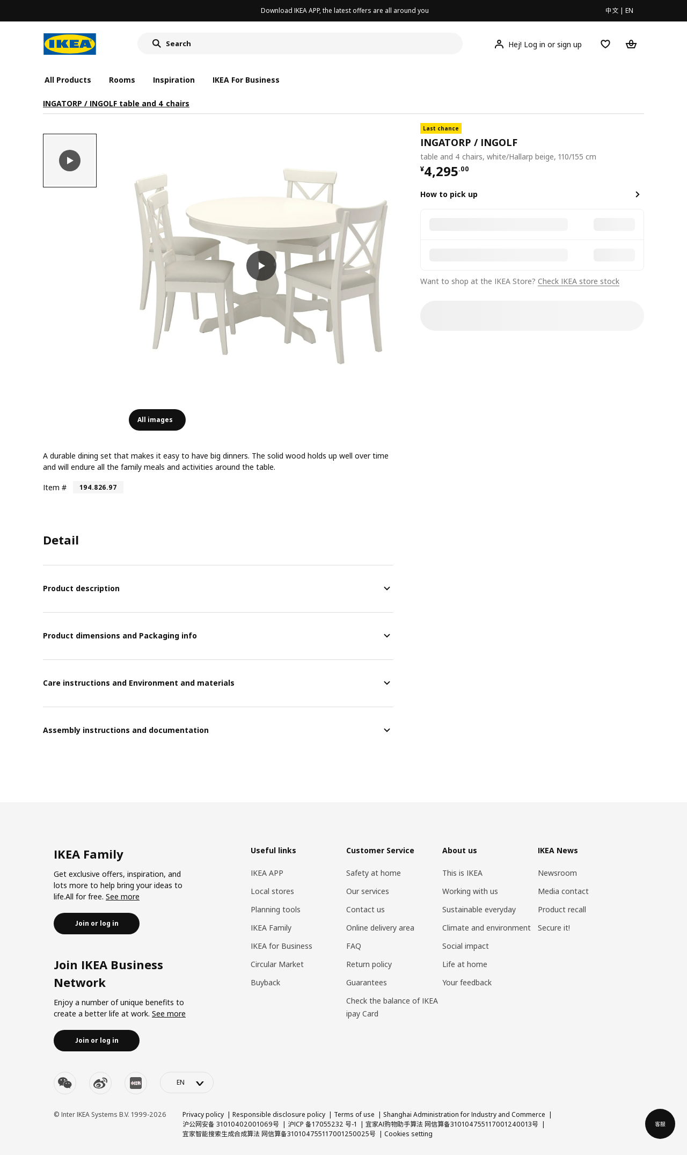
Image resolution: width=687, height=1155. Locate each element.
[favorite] (639, 143)
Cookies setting (408, 1133)
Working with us (470, 891)
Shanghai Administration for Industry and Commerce (464, 1114)
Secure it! (554, 927)
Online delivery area (380, 927)
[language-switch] (187, 1082)
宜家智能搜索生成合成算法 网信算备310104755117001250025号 (279, 1133)
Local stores (272, 891)
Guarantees (366, 982)
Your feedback (467, 982)
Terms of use (354, 1114)
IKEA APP (267, 873)
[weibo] (100, 1083)
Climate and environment (486, 927)
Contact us (365, 909)
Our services (367, 891)
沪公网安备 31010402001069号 (230, 1124)
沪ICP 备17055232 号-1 (322, 1124)
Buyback (265, 982)
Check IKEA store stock (578, 281)
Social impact (465, 946)
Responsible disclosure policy (278, 1114)
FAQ (353, 946)
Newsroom (557, 873)
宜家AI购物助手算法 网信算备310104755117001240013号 (452, 1124)
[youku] (136, 1083)
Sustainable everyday (479, 909)
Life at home (464, 964)
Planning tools (276, 909)
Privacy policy (203, 1114)
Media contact (563, 891)
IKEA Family (271, 927)
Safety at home (373, 873)
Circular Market (277, 964)
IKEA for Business (281, 946)
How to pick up (449, 194)
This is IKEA (462, 873)
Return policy (369, 964)
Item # (55, 487)
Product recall (562, 909)
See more (123, 896)
